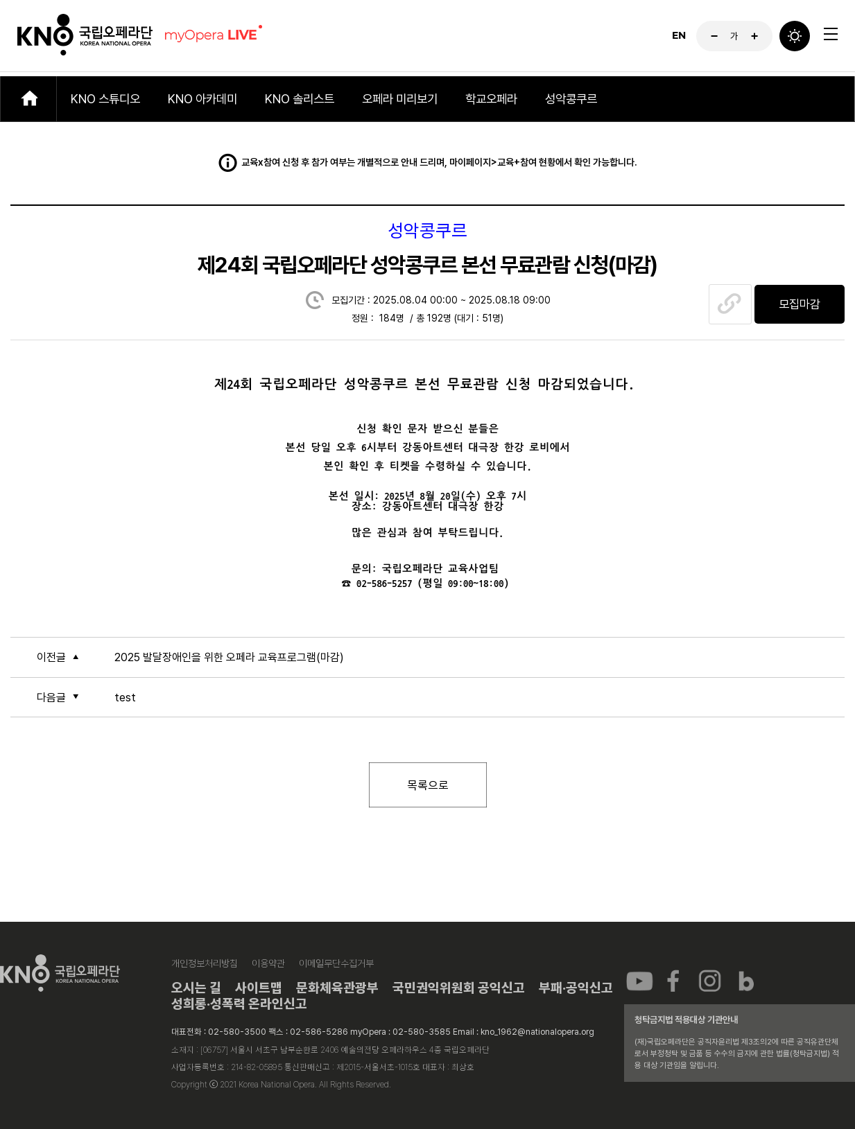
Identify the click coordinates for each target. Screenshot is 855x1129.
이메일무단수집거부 (336, 963)
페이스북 (674, 980)
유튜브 (639, 980)
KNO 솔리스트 (299, 98)
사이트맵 (258, 988)
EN (679, 38)
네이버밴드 (745, 980)
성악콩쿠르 (571, 98)
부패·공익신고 (576, 988)
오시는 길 (196, 988)
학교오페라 (491, 98)
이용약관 (268, 963)
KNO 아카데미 (202, 98)
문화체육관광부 (337, 988)
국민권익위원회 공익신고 (458, 988)
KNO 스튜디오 (105, 98)
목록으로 (428, 784)
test (125, 697)
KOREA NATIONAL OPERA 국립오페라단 (85, 38)
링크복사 (730, 304)
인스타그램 (710, 980)
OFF (794, 38)
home (28, 98)
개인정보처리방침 (204, 963)
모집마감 (799, 304)
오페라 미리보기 (400, 98)
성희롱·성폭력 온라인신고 (239, 1004)
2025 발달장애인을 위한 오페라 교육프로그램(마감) (229, 657)
